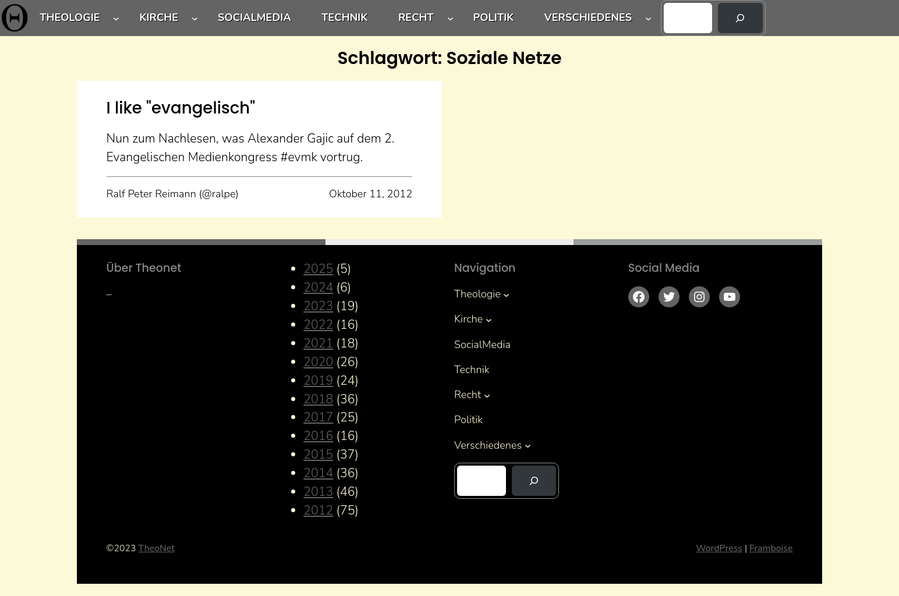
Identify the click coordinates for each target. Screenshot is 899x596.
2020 (318, 362)
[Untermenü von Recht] (450, 18)
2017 (318, 417)
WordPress (719, 548)
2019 (318, 380)
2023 (318, 306)
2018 (318, 399)
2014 (318, 473)
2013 (318, 492)
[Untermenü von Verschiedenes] (648, 18)
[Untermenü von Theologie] (116, 18)
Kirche (158, 17)
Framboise (770, 548)
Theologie (70, 17)
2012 (318, 510)
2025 (318, 269)
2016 (318, 436)
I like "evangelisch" (181, 108)
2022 (318, 325)
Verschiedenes (588, 17)
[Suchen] (740, 18)
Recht (416, 17)
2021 (318, 343)
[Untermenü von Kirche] (195, 18)
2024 (318, 287)
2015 (318, 454)
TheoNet (157, 548)
